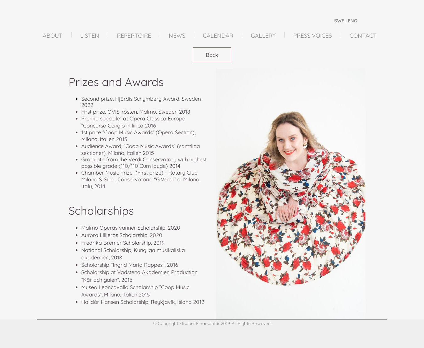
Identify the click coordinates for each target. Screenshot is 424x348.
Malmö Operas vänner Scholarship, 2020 (130, 227)
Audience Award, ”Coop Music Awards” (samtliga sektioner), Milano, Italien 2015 (140, 149)
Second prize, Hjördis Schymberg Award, (131, 98)
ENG (352, 21)
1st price (91, 132)
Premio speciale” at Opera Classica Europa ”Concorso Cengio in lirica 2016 (133, 122)
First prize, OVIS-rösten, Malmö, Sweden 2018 (135, 111)
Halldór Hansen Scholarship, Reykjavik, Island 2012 (142, 302)
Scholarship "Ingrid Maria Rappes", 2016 (129, 264)
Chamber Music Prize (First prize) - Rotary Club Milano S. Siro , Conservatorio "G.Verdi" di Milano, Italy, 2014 (141, 179)
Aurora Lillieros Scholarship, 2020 (121, 235)
